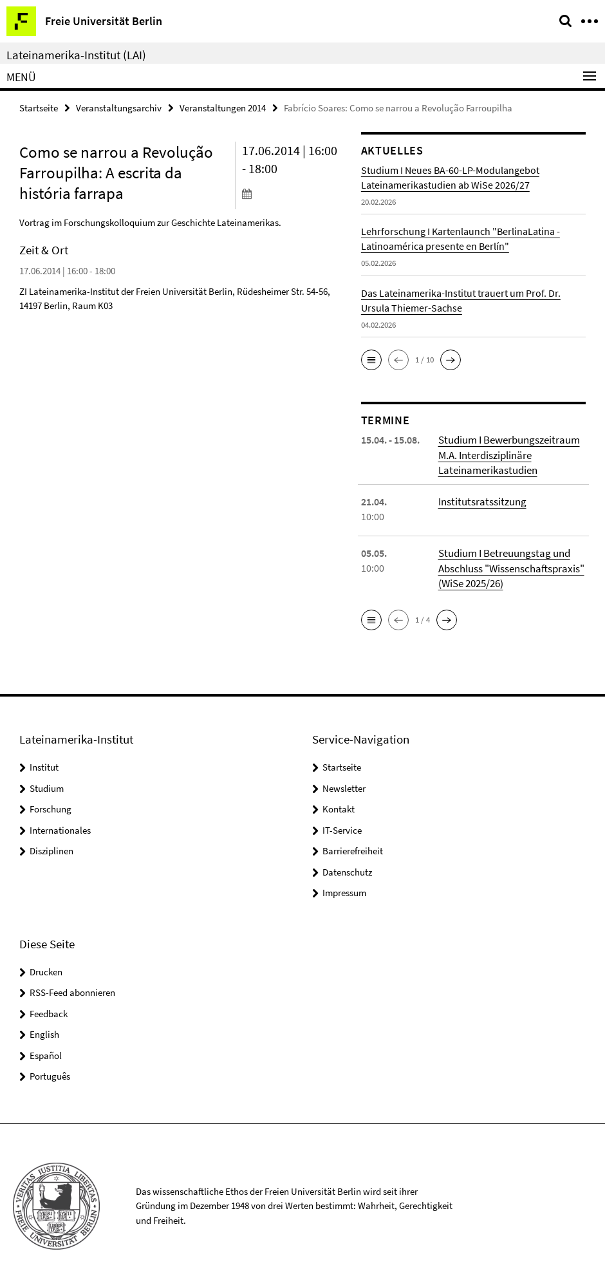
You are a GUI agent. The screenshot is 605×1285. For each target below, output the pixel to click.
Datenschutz (347, 869)
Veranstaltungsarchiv (119, 107)
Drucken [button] (46, 968)
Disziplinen (51, 847)
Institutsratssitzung (480, 499)
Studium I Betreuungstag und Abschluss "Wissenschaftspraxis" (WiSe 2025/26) (509, 566)
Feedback (49, 1010)
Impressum (344, 889)
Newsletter (344, 785)
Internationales (60, 827)
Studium (47, 785)
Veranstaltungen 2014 (223, 107)
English (44, 1031)
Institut (44, 764)
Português (50, 1073)
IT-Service (342, 827)
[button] (371, 359)
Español (46, 1052)
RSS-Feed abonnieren (72, 989)
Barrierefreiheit (352, 847)
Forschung (50, 806)
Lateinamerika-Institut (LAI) (76, 54)
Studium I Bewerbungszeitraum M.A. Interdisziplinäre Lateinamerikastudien (506, 454)
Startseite (38, 107)
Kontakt (338, 806)
